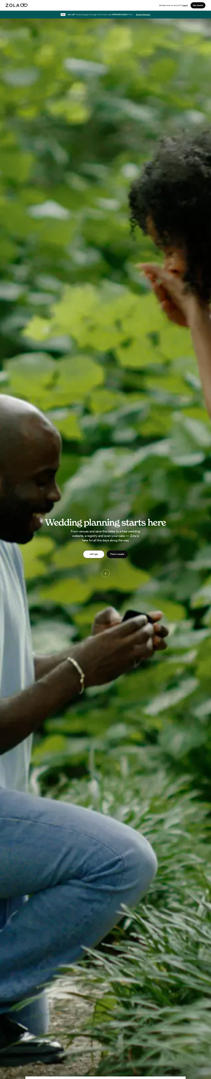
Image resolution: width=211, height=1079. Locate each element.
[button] (105, 573)
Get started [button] (198, 5)
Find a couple (117, 554)
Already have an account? (173, 5)
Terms (130, 15)
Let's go (94, 554)
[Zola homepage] (17, 5)
